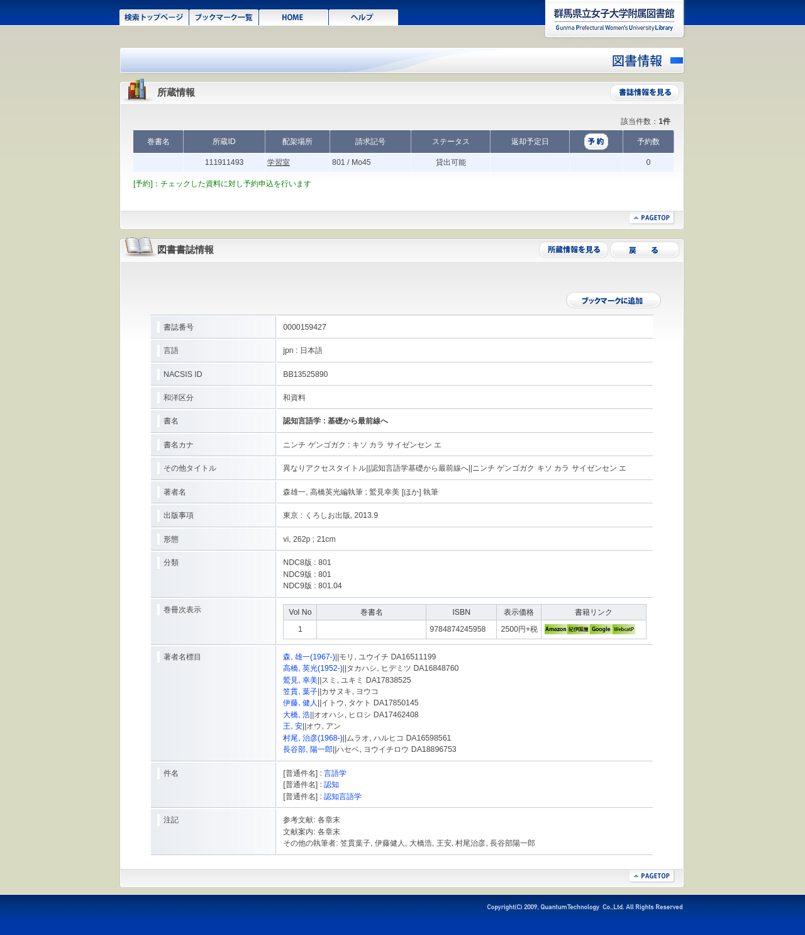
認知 (331, 784)
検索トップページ (154, 16)
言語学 (335, 773)
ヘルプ (364, 16)
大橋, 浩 (296, 714)
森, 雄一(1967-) (309, 656)
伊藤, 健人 (300, 702)
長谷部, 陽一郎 (308, 749)
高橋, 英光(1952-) (313, 668)
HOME (294, 16)
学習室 (278, 162)
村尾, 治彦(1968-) (313, 738)
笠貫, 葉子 (300, 691)
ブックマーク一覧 (224, 16)
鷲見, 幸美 (300, 680)
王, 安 (293, 726)
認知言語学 (343, 796)
